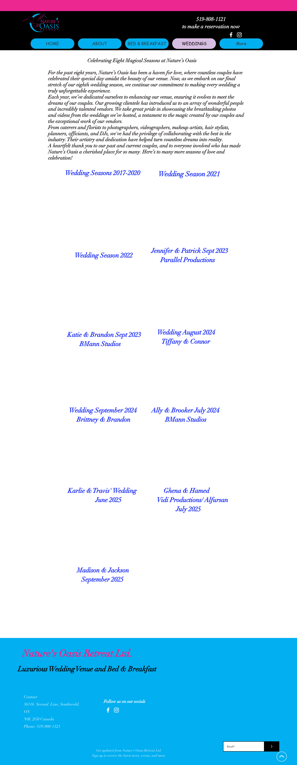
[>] (271, 746)
